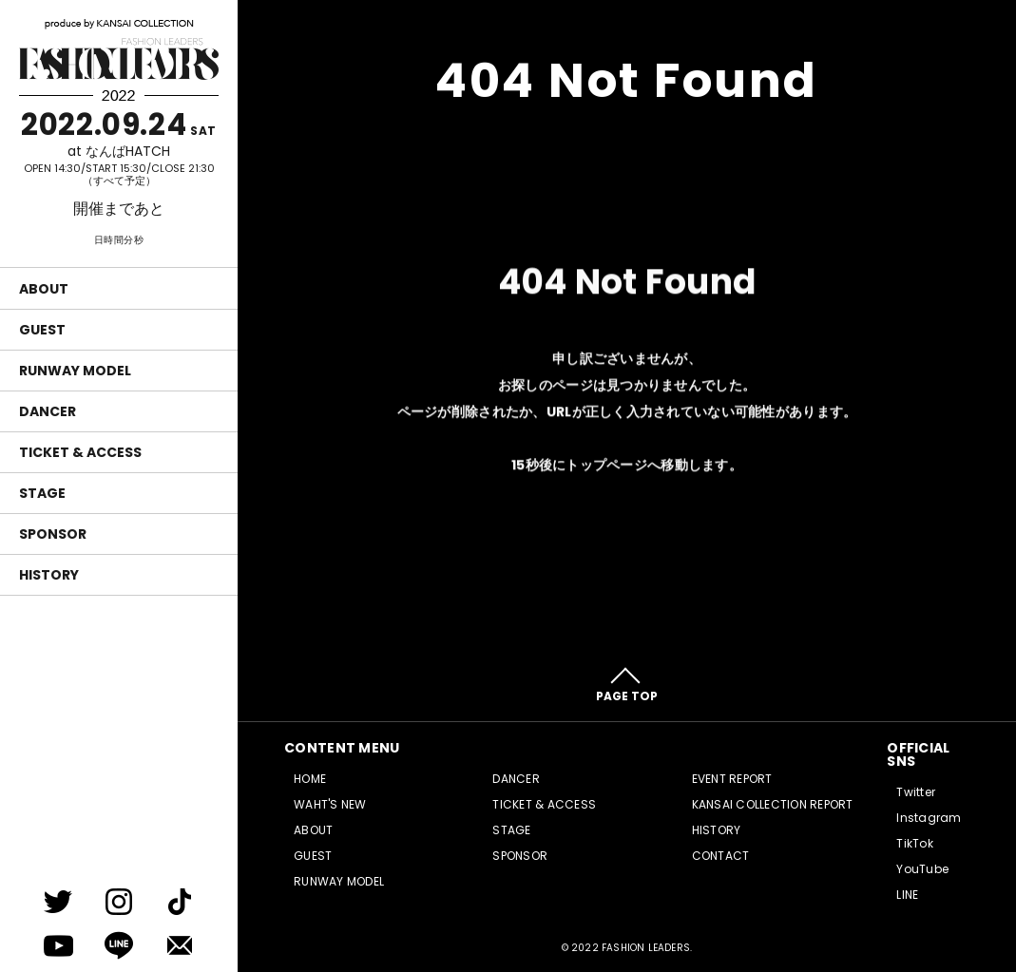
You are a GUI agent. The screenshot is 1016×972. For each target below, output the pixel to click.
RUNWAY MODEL (75, 370)
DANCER (47, 411)
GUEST (42, 329)
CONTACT (721, 856)
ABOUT (43, 288)
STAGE (42, 493)
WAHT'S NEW (330, 804)
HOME (310, 779)
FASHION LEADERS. (647, 948)
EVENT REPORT (732, 779)
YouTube (922, 869)
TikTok (914, 843)
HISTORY (49, 574)
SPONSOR (52, 533)
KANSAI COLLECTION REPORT (772, 804)
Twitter (915, 792)
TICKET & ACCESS (80, 452)
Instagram (928, 818)
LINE (907, 894)
